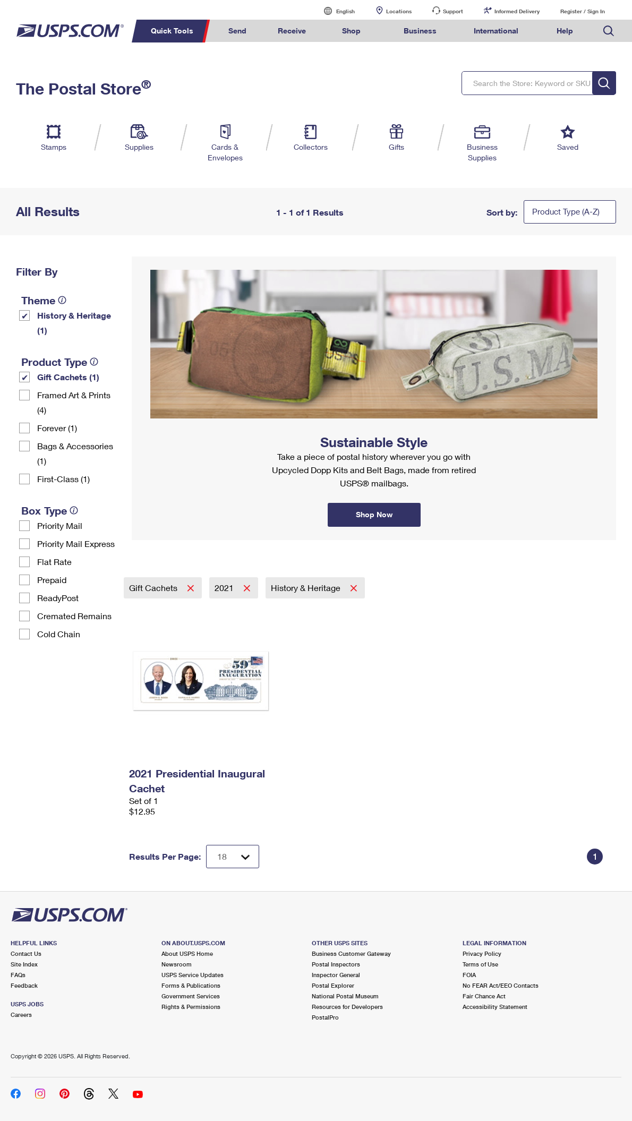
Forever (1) (57, 428)
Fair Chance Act (484, 995)
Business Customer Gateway (351, 953)
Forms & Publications (190, 985)
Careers (21, 1014)
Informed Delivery (517, 11)
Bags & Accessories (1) (75, 453)
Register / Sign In (582, 11)
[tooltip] (62, 300)
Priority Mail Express (76, 543)
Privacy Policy (482, 953)
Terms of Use (480, 964)
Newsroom (176, 964)
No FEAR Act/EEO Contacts (501, 985)
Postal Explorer (333, 985)
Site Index (24, 964)
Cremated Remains (74, 616)
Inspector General (336, 974)
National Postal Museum (345, 995)
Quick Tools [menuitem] (172, 30)
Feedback (24, 985)
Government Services (190, 995)
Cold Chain (58, 634)
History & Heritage (307, 588)
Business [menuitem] (420, 30)
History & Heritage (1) (74, 322)
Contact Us (26, 953)
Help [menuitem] (565, 30)
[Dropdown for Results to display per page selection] (232, 856)
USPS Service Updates (192, 974)
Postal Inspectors (336, 964)
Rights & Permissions (190, 1006)
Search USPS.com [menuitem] (608, 31)
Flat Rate (54, 562)
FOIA (469, 974)
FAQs (18, 974)
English (334, 11)
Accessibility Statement (495, 1006)
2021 (225, 588)
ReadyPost (58, 598)
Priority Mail (59, 525)
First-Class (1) (63, 479)
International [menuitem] (496, 30)
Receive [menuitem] (292, 30)
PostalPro (325, 1017)
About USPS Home (187, 953)
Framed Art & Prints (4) (73, 402)
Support (453, 11)
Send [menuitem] (237, 30)
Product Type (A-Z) (566, 211)
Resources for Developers (347, 1006)
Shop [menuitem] (351, 30)
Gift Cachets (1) (68, 377)
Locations (399, 11)
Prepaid (51, 580)
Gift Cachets (154, 588)
